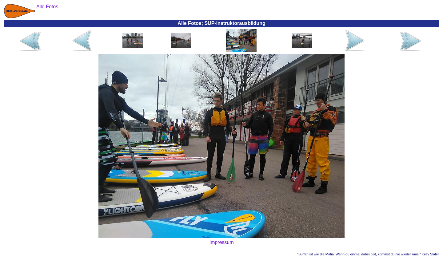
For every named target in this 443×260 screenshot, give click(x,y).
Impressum (221, 242)
